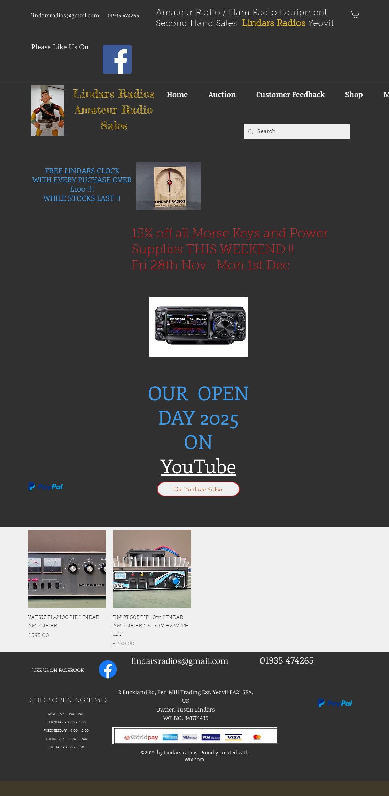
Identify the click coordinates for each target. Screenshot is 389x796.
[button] (354, 14)
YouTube (198, 466)
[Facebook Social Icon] (117, 59)
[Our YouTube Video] (198, 489)
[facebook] (108, 669)
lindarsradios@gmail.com (65, 15)
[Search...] (296, 131)
